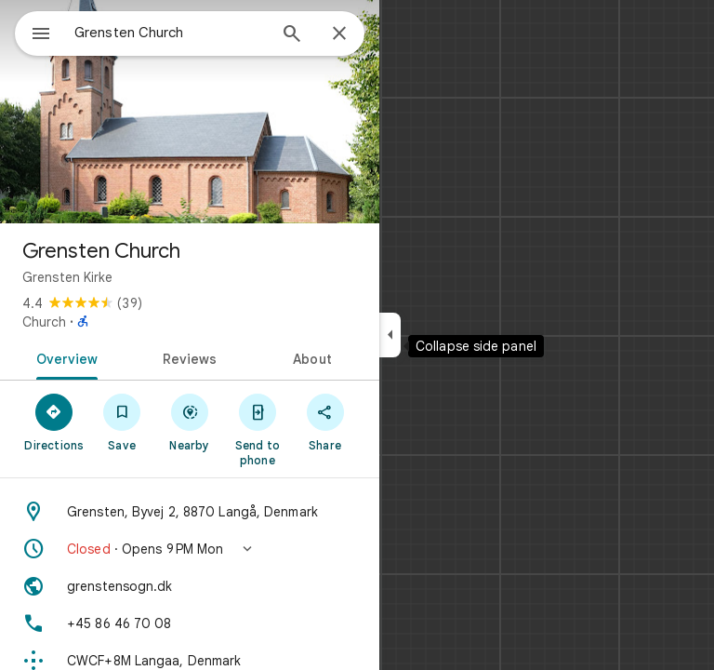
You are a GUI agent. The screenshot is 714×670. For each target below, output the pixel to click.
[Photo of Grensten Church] (189, 111)
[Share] (325, 421)
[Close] (339, 34)
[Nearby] (190, 421)
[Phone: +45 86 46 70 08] (189, 623)
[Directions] (54, 421)
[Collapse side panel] (390, 335)
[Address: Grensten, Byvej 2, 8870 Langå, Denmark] (189, 511)
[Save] (122, 421)
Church (44, 322)
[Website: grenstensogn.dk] (189, 586)
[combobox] (170, 32)
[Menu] (41, 35)
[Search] (292, 35)
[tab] (64, 357)
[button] (189, 549)
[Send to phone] (257, 429)
